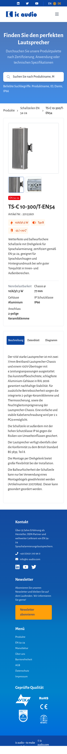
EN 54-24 (20, 642)
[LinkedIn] (18, 4)
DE (59, 3)
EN (50, 3)
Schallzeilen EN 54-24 (29, 111)
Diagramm (51, 340)
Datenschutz (22, 670)
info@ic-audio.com (27, 559)
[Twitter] (27, 4)
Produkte (9, 110)
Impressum (21, 676)
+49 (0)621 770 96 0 (27, 553)
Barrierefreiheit (23, 659)
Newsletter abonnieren (27, 612)
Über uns (20, 653)
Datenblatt (33, 340)
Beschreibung (15, 340)
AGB (17, 665)
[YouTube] (36, 4)
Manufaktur (21, 648)
